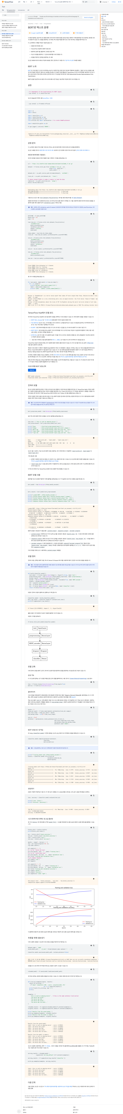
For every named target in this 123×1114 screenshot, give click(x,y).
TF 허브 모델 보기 (78, 33)
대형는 (58, 340)
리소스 (36, 23)
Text (3, 7)
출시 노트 (75, 1112)
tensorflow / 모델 (47, 98)
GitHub (114, 2)
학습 (24, 2)
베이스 (54, 340)
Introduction (21, 10)
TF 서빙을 (47, 1046)
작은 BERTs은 (35, 323)
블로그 (24, 1110)
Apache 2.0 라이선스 (86, 1095)
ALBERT (33, 327)
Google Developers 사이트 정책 (44, 1097)
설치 (19, 2)
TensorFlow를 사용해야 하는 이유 (63, 2)
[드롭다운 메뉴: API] (34, 2)
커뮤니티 (47, 2)
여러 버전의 (57, 355)
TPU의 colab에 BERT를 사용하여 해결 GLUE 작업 (74, 357)
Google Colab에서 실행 (36, 33)
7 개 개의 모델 (48, 320)
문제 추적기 (75, 1110)
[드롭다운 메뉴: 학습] (27, 2)
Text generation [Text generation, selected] (11, 10)
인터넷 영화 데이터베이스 (83, 150)
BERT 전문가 (34, 330)
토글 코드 (32, 370)
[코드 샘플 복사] (93, 89)
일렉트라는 (34, 335)
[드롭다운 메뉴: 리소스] (42, 2)
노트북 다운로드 (65, 33)
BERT (29, 70)
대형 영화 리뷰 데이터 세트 (47, 150)
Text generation (47, 23)
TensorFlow (30, 23)
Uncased (40, 320)
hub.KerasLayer (50, 402)
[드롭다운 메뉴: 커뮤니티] (51, 2)
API (31, 2)
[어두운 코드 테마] (91, 89)
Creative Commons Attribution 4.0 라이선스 (53, 1095)
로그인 (119, 2)
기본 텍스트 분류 (69, 60)
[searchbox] (10, 15)
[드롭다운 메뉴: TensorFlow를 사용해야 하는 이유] (72, 2)
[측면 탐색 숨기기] (18, 1111)
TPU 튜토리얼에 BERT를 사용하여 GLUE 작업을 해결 (58, 1086)
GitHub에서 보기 (51, 33)
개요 (3, 10)
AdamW (73, 697)
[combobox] (89, 1)
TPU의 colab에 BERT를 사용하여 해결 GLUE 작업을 (44, 461)
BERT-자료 (34, 320)
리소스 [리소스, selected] (38, 2)
